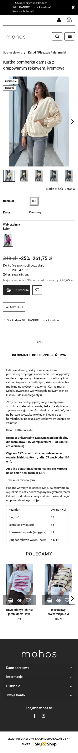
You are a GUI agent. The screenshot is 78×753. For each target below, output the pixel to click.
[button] (69, 20)
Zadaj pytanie (14, 307)
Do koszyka (17, 290)
